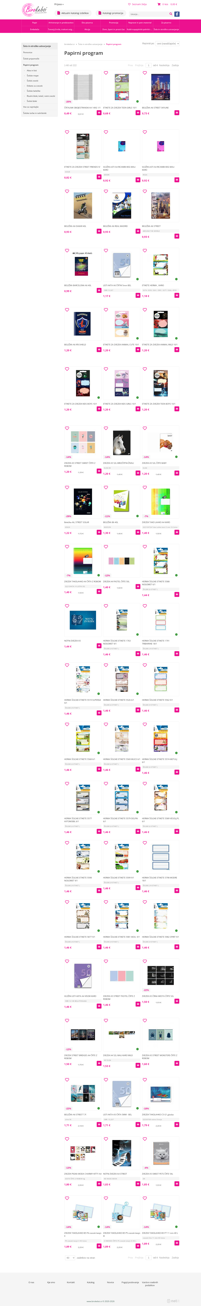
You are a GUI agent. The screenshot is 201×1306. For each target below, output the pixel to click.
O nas (31, 1282)
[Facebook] (177, 14)
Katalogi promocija (111, 13)
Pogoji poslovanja (130, 1282)
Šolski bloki (32, 101)
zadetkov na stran (86, 1257)
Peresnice (27, 52)
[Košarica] (168, 4)
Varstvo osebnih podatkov (150, 1284)
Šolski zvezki (32, 80)
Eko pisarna (87, 22)
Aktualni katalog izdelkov (73, 13)
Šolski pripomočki (31, 58)
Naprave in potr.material (139, 22)
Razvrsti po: (148, 43)
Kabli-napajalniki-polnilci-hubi (140, 29)
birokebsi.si (69, 44)
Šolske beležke (33, 91)
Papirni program (30, 65)
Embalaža (34, 29)
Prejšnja (139, 65)
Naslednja (164, 65)
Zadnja (175, 65)
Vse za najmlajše (31, 106)
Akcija (87, 29)
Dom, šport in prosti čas (113, 29)
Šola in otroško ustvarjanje (166, 29)
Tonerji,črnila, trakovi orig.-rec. (61, 29)
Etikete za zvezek (35, 85)
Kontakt (71, 1282)
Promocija (113, 22)
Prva (130, 65)
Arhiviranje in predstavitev (61, 22)
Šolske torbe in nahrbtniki (34, 113)
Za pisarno (166, 22)
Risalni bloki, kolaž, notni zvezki (41, 96)
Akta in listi (32, 70)
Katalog (90, 1282)
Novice (110, 1282)
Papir (34, 22)
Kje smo (51, 1282)
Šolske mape (33, 75)
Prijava (59, 4)
